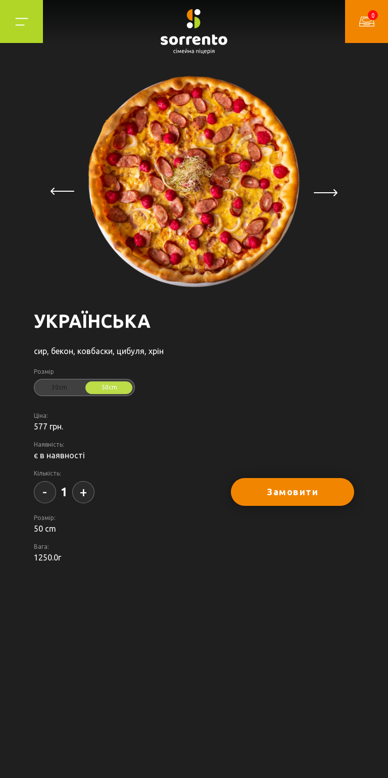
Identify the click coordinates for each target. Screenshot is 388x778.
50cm (109, 387)
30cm (59, 387)
